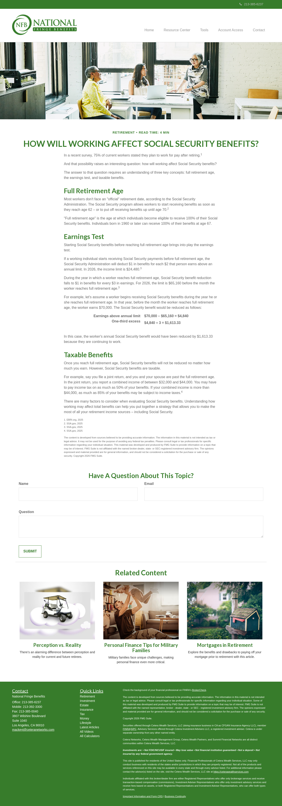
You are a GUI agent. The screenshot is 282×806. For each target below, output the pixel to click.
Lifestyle (85, 723)
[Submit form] (30, 551)
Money (84, 718)
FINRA (126, 729)
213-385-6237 (251, 4)
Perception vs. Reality (57, 645)
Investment (87, 701)
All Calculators (90, 736)
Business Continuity (175, 796)
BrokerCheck (199, 690)
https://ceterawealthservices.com (231, 771)
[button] (173, 25)
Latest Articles (89, 727)
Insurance (86, 709)
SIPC (134, 729)
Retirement (87, 696)
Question (26, 512)
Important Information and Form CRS (143, 796)
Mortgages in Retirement (225, 645)
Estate (84, 705)
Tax (82, 714)
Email (149, 484)
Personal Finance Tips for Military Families (141, 647)
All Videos (87, 731)
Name (23, 484)
